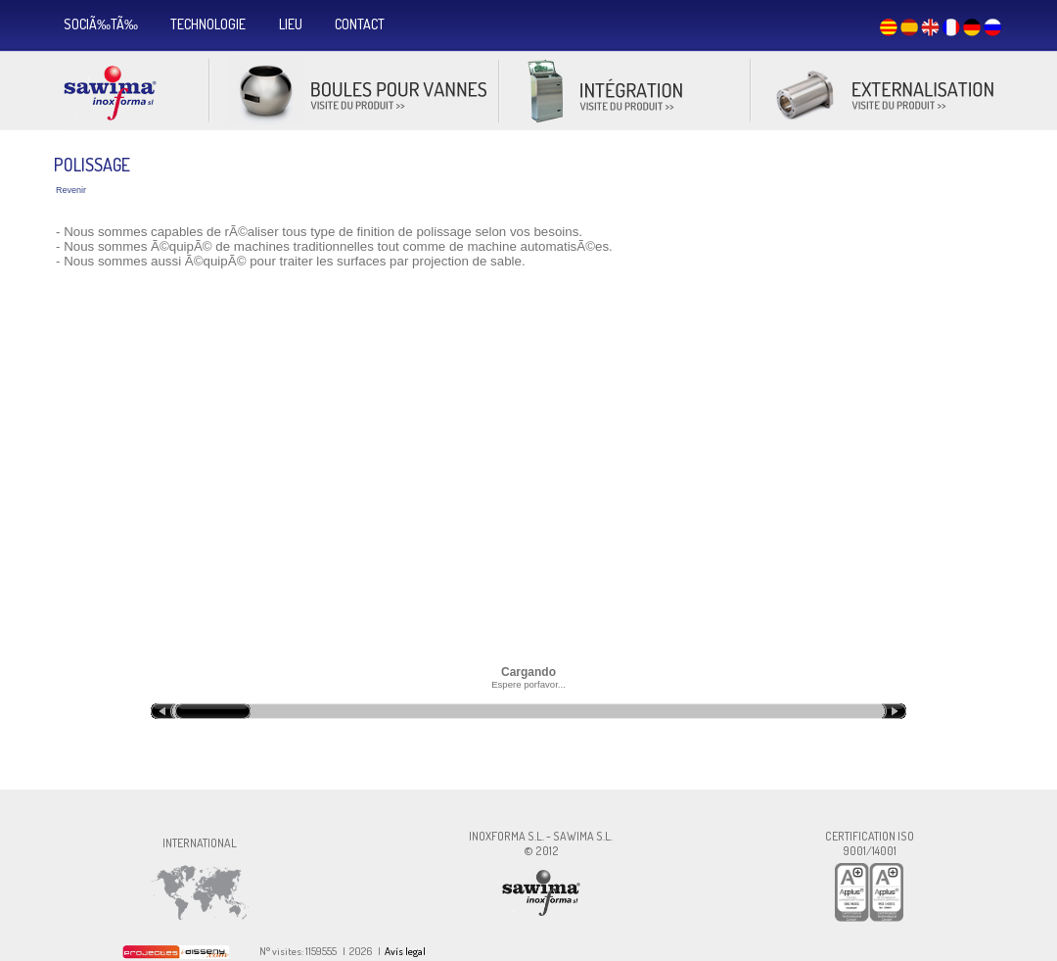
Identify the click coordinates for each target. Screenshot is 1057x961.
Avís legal (405, 951)
